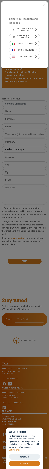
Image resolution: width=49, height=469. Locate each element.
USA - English (22, 56)
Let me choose (16, 450)
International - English (22, 29)
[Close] (44, 5)
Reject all (24, 457)
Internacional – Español (22, 37)
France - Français (23, 50)
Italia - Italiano (22, 44)
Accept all (24, 463)
